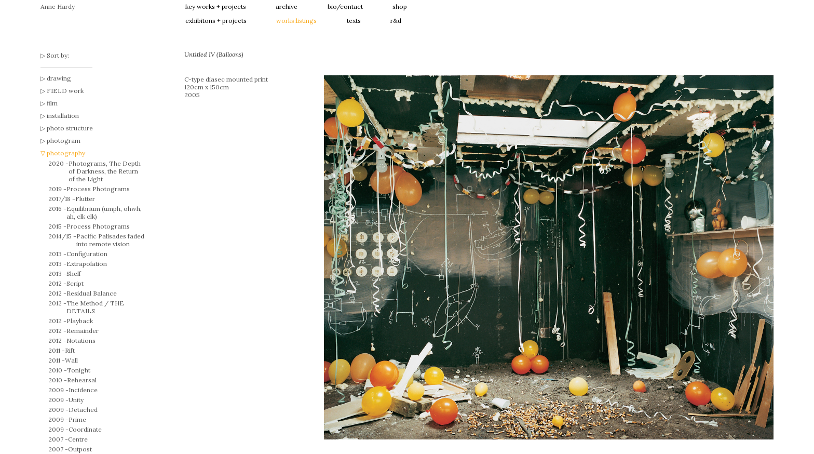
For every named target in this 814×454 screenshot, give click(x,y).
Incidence (83, 390)
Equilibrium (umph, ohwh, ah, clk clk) (104, 212)
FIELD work (65, 91)
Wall (71, 360)
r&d (395, 20)
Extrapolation (86, 264)
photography (66, 153)
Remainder (82, 331)
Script (75, 283)
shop (399, 6)
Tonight (78, 370)
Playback (79, 321)
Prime (77, 419)
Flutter (85, 199)
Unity (76, 400)
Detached (83, 409)
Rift (70, 350)
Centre (78, 439)
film (52, 103)
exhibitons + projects (216, 20)
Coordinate (85, 429)
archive (286, 6)
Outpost (80, 449)
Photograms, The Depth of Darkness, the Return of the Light (105, 171)
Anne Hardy (57, 6)
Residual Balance (91, 293)
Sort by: (58, 55)
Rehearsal (82, 380)
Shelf (73, 273)
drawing (59, 78)
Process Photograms (98, 189)
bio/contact (345, 6)
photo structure (70, 128)
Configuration (86, 254)
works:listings (296, 20)
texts (354, 20)
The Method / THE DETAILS (95, 307)
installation (63, 115)
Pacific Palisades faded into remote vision (110, 240)
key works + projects (215, 6)
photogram (63, 140)
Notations (81, 340)
